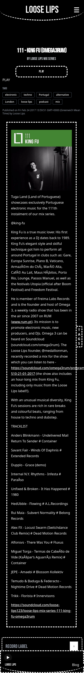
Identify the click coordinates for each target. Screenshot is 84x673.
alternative (62, 94)
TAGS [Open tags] (79, 337)
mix (57, 101)
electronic (11, 94)
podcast (43, 101)
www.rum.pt (22, 322)
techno (28, 94)
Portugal (44, 94)
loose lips (26, 101)
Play (41, 71)
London (9, 101)
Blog (75, 665)
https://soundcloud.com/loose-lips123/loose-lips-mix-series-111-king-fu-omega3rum (41, 611)
